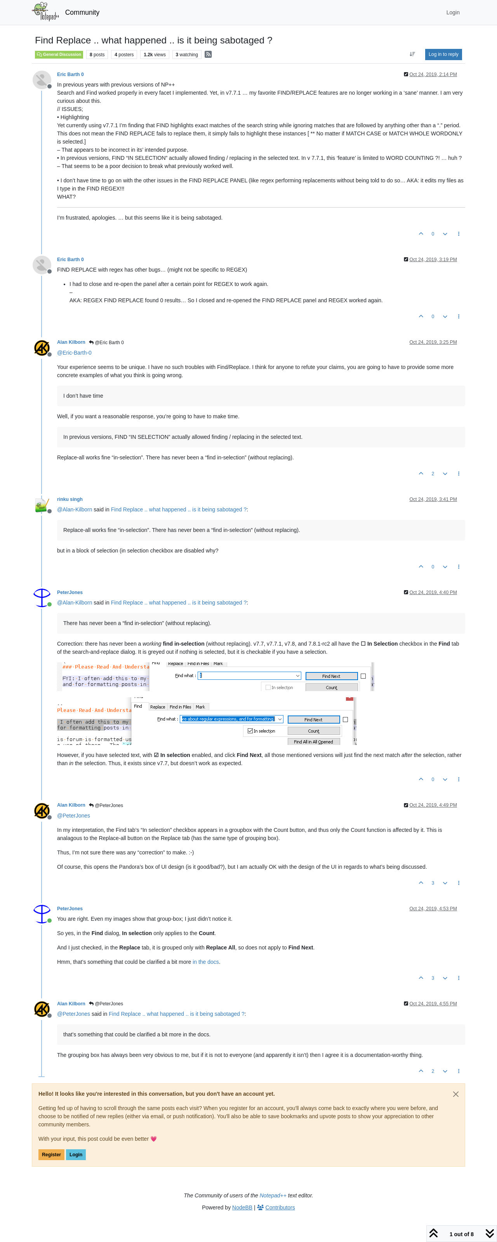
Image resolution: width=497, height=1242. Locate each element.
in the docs (206, 962)
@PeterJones (106, 805)
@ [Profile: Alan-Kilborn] (74, 509)
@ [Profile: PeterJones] (73, 815)
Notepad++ (273, 1195)
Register (51, 1154)
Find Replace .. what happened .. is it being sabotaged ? (179, 509)
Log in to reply (444, 54)
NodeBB (242, 1207)
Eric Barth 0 (70, 74)
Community (82, 12)
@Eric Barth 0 (106, 342)
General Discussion (59, 54)
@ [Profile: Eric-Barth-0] (74, 353)
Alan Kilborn (71, 342)
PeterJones (70, 592)
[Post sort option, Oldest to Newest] (412, 54)
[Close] (456, 1094)
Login (76, 1154)
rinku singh (70, 499)
